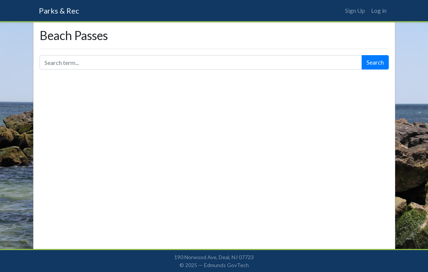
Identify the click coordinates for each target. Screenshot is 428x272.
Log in (379, 10)
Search (375, 62)
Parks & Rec (59, 10)
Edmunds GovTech (226, 265)
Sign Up (355, 10)
